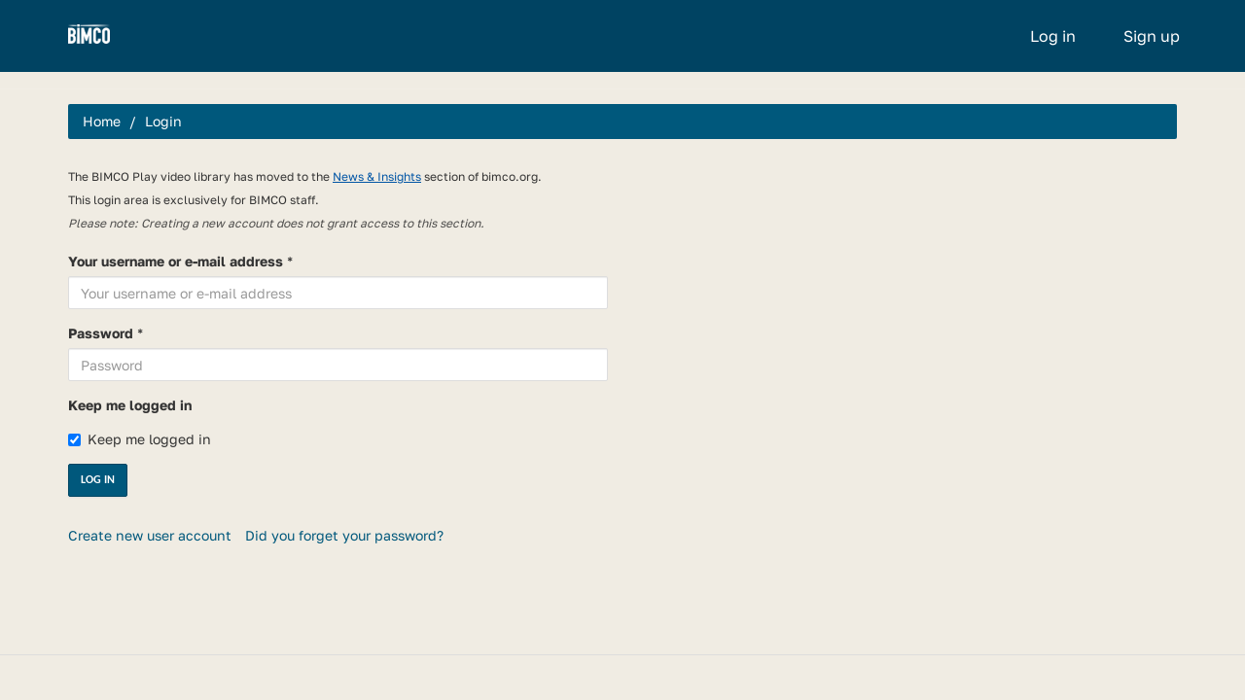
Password (100, 333)
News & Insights (377, 176)
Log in (1053, 36)
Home (102, 121)
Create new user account (149, 535)
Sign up (1151, 36)
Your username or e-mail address (175, 261)
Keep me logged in (130, 405)
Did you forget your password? (344, 535)
